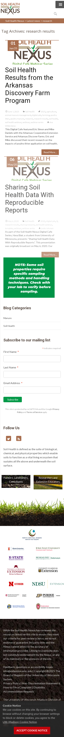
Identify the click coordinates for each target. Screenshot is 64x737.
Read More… (50, 152)
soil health (53, 118)
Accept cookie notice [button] (32, 730)
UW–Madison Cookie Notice (20, 722)
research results (41, 118)
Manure (7, 318)
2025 (43, 111)
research (29, 118)
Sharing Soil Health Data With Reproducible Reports (29, 200)
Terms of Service (34, 412)
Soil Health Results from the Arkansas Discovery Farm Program (29, 85)
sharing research (27, 226)
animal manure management (18, 115)
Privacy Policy (11, 683)
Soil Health (30, 111)
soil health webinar (13, 122)
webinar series (37, 122)
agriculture (51, 111)
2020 (42, 222)
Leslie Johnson (47, 229)
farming (45, 115)
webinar (26, 122)
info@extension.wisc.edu (17, 671)
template (9, 229)
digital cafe (36, 115)
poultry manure (17, 118)
